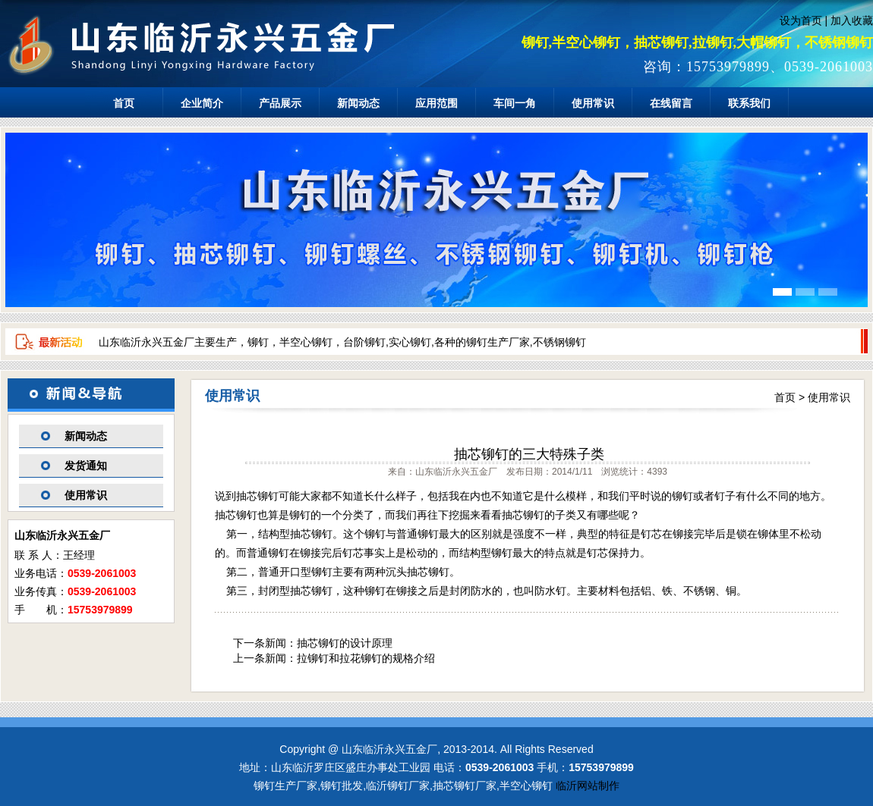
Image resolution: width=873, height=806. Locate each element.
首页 (123, 103)
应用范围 (436, 103)
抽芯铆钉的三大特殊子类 (529, 454)
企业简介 (202, 103)
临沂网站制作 (587, 785)
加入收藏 (851, 20)
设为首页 (801, 20)
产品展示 (280, 103)
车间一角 (514, 103)
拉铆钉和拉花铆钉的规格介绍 (366, 658)
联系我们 (749, 103)
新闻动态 (358, 103)
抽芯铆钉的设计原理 (344, 643)
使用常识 (593, 103)
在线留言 (671, 103)
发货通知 (86, 465)
